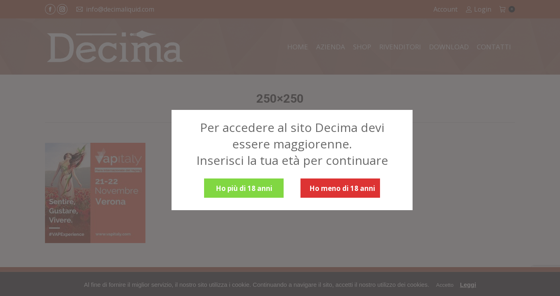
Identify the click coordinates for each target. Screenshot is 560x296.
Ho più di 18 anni (244, 188)
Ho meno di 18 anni (342, 188)
